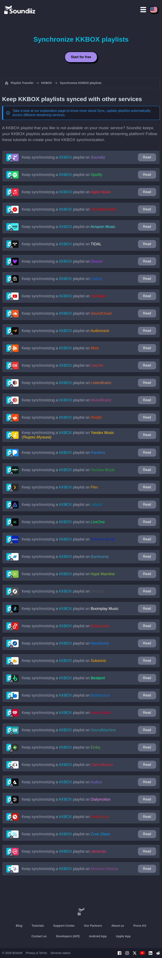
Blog (19, 925)
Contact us (39, 936)
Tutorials (38, 925)
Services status (60, 953)
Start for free (81, 57)
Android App (98, 936)
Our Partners (93, 925)
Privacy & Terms (36, 953)
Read (147, 157)
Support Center (64, 925)
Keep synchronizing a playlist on (63, 157)
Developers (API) (68, 936)
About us (117, 925)
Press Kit (139, 925)
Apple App (123, 936)
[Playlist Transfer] (20, 9)
